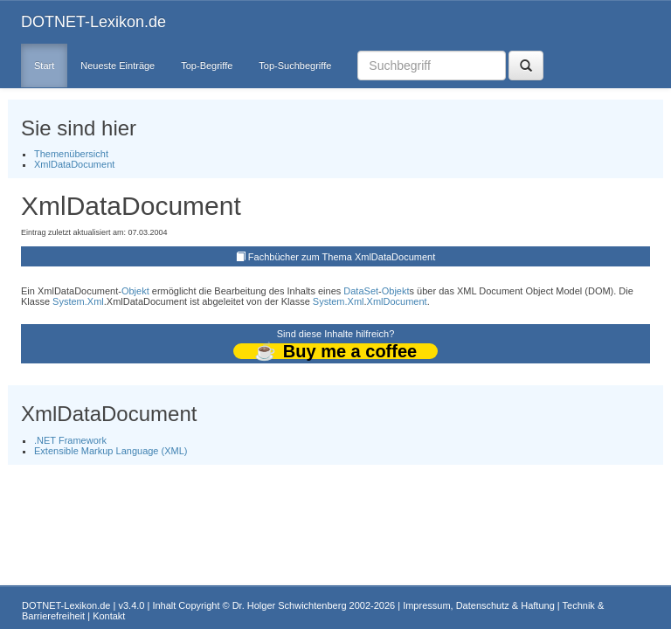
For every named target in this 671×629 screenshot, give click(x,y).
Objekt (135, 291)
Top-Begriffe (206, 65)
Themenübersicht (71, 154)
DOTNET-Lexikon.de (93, 22)
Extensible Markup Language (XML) (110, 451)
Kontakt (109, 616)
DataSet (360, 291)
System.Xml (78, 301)
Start (44, 65)
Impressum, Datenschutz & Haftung (479, 605)
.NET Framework (70, 440)
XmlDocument (397, 301)
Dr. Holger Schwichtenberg (289, 605)
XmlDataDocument (74, 164)
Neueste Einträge (117, 65)
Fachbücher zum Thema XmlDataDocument (341, 257)
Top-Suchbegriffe (295, 65)
